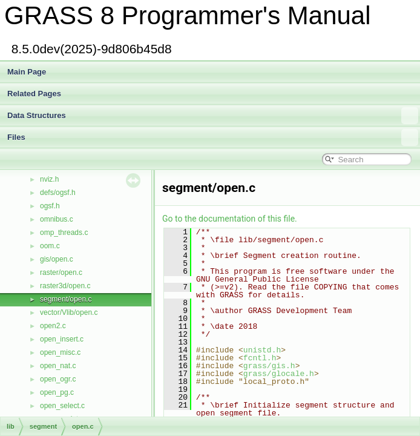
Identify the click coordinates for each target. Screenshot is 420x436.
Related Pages (34, 93)
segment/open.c (65, 299)
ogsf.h (50, 206)
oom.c (50, 246)
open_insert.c (62, 339)
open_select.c (62, 405)
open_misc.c (60, 352)
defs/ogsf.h (58, 192)
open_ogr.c (58, 379)
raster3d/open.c (65, 286)
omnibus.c (56, 219)
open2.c (53, 326)
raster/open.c (61, 272)
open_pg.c (57, 392)
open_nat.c (58, 366)
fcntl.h (260, 357)
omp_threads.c (64, 232)
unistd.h (262, 350)
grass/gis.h (269, 365)
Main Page (26, 71)
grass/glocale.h (278, 373)
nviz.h (49, 179)
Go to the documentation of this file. (229, 218)
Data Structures (212, 115)
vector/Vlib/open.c (68, 312)
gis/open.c (56, 259)
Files (212, 137)
